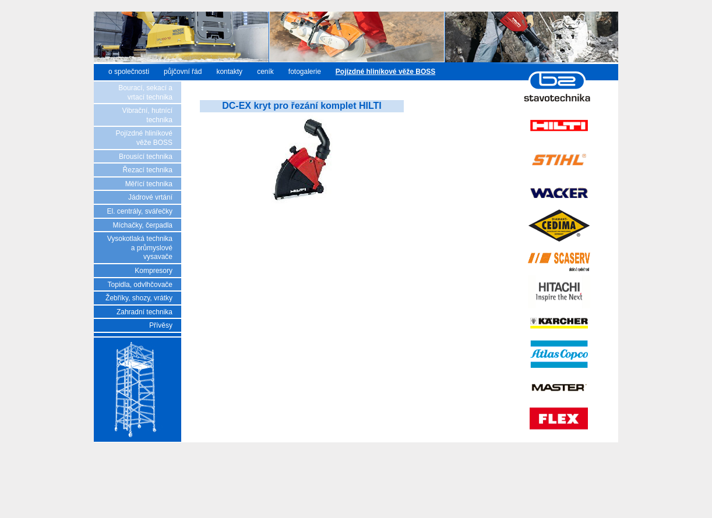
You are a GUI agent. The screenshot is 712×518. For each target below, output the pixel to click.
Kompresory (153, 271)
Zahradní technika (144, 312)
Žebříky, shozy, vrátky (138, 298)
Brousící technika (145, 156)
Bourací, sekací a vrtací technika (145, 92)
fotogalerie (304, 72)
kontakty (229, 72)
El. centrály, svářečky (139, 211)
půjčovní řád (183, 72)
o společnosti (128, 72)
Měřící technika (148, 184)
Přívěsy (160, 325)
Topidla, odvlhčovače (140, 285)
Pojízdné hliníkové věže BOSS (144, 138)
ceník (265, 72)
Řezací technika (147, 170)
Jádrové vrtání (150, 197)
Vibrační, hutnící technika (147, 115)
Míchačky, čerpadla (143, 225)
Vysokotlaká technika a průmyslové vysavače (139, 248)
